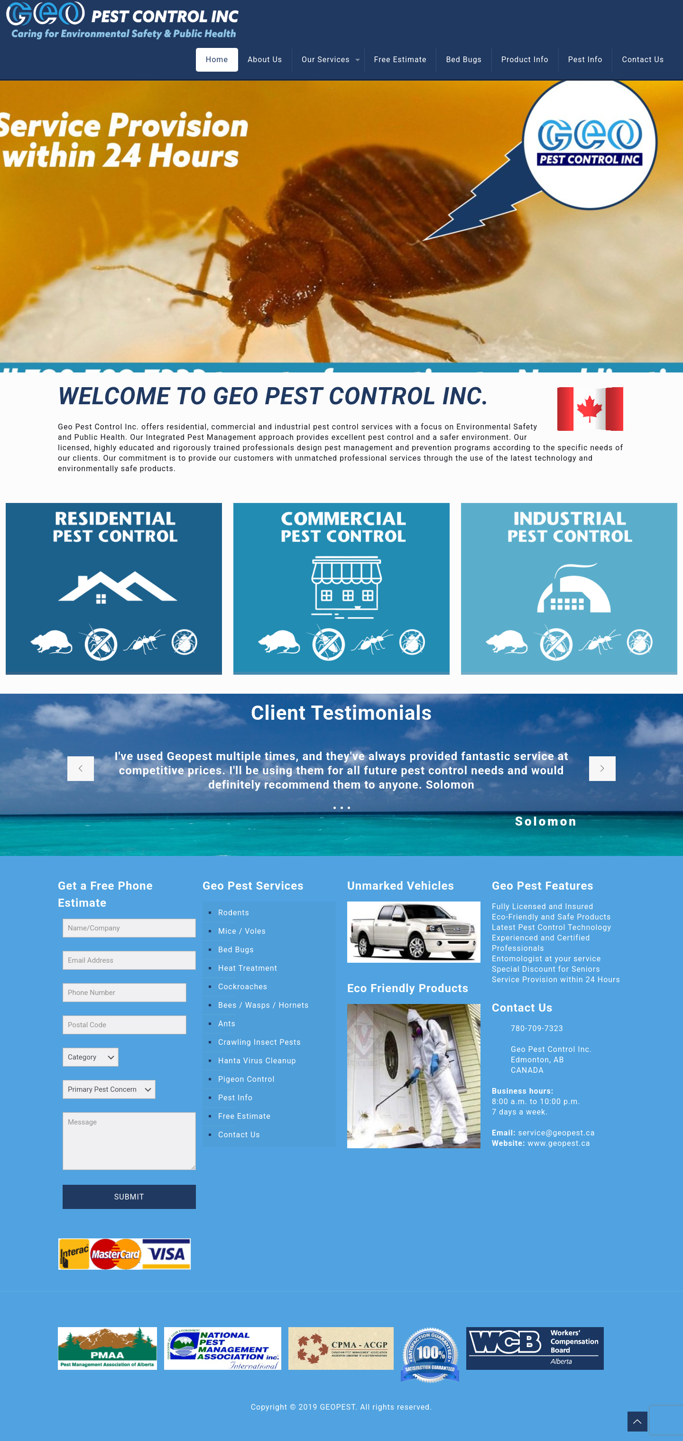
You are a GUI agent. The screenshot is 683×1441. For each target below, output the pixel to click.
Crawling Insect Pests (259, 1042)
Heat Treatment (247, 968)
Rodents (233, 912)
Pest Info (235, 1097)
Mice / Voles (242, 931)
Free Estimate (244, 1116)
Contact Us (239, 1134)
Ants (227, 1023)
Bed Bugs (236, 949)
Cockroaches (243, 986)
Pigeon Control (246, 1079)
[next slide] (602, 768)
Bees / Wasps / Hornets (263, 1005)
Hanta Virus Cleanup (257, 1060)
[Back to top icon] (637, 1422)
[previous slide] (80, 768)
